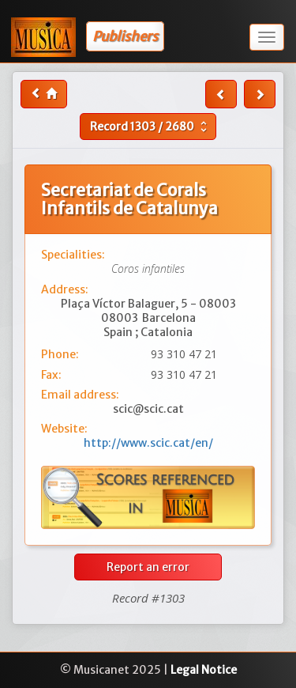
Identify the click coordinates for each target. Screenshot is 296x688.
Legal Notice (203, 670)
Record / (150, 126)
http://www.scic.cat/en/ (148, 443)
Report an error (148, 567)
